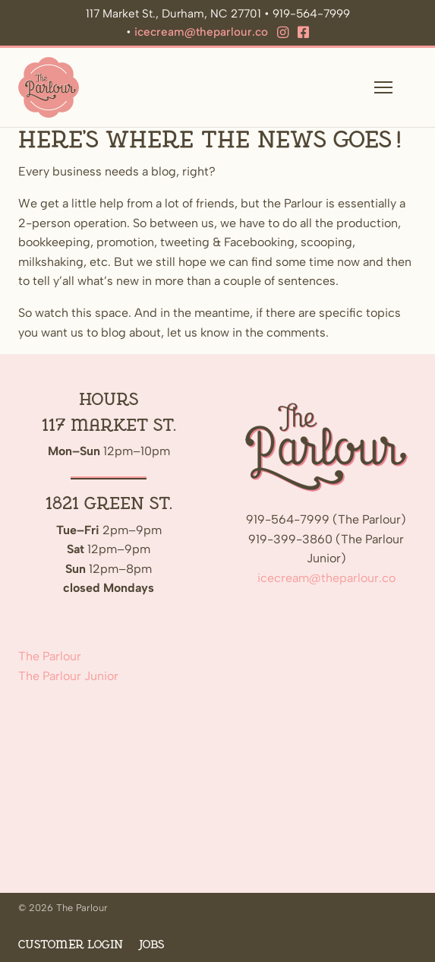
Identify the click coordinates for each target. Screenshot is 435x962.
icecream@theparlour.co (201, 32)
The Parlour (49, 656)
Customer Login (70, 945)
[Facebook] (303, 33)
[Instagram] (282, 33)
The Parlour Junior (68, 676)
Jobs (151, 945)
